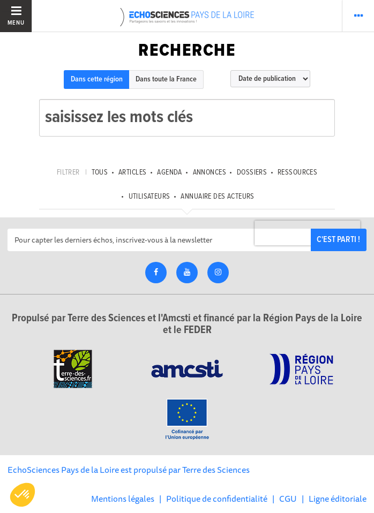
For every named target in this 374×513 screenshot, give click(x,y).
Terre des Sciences (216, 470)
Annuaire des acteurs (217, 196)
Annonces (209, 172)
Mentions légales (122, 499)
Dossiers (252, 172)
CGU (288, 499)
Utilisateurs (149, 196)
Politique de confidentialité (216, 499)
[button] (22, 495)
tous (100, 172)
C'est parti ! (338, 239)
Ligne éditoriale (337, 499)
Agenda (169, 172)
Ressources (297, 172)
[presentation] (308, 233)
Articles (132, 172)
